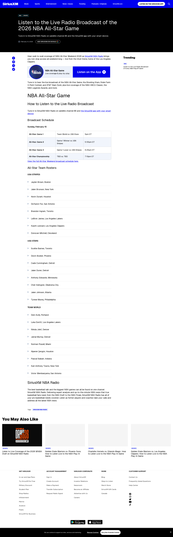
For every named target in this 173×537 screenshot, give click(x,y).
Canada (104, 493)
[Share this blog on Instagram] (13, 61)
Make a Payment (52, 485)
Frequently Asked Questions (140, 481)
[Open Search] (169, 4)
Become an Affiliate (81, 489)
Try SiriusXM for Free (27, 481)
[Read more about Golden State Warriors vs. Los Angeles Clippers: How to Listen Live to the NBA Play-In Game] (151, 453)
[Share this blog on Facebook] (13, 58)
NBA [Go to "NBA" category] (20, 15)
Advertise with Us (81, 493)
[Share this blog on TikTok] (13, 69)
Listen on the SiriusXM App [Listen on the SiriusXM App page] (151, 4)
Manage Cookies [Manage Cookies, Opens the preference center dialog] (93, 536)
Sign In (49, 477)
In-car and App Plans (27, 477)
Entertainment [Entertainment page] (51, 4)
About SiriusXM (80, 477)
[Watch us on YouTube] (131, 502)
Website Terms (32, 529)
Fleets (21, 510)
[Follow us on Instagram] (131, 496)
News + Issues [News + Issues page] (68, 4)
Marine (21, 501)
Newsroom (78, 485)
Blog (103, 477)
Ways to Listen (107, 481)
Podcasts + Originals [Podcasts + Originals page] (99, 4)
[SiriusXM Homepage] (10, 4)
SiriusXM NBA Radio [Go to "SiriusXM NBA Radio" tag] (40, 410)
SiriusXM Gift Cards (108, 489)
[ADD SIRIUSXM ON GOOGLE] (47, 41)
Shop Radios (24, 493)
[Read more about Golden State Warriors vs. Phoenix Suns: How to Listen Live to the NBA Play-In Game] (65, 453)
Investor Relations (81, 481)
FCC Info (132, 529)
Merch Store (106, 485)
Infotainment (24, 497)
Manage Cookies (142, 529)
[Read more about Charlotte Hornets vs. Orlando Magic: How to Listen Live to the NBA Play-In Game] (108, 453)
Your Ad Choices (73, 529)
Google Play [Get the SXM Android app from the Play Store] (78, 522)
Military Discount (25, 485)
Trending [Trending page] (82, 4)
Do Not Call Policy (87, 529)
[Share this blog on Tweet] (13, 65)
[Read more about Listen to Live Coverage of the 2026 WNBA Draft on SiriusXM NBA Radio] (22, 453)
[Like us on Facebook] (131, 494)
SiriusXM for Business (27, 514)
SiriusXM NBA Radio (94, 56)
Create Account (52, 481)
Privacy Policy (61, 529)
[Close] (171, 535)
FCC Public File (122, 529)
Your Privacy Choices (105, 529)
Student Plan (24, 489)
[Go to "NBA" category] (125, 64)
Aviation (22, 506)
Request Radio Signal (54, 493)
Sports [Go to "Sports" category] (25, 15)
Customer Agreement (47, 529)
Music (26, 4)
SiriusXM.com (117, 4)
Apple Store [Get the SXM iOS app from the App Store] (95, 522)
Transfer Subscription (54, 489)
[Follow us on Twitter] (131, 499)
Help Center (133, 485)
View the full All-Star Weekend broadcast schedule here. (52, 161)
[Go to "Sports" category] (5, 448)
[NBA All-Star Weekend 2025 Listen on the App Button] (69, 72)
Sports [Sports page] (37, 4)
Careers (77, 497)
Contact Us (133, 477)
